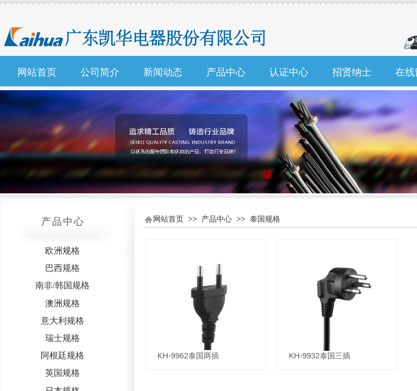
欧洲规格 (62, 250)
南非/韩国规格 (62, 285)
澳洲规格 (62, 303)
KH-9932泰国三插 (319, 355)
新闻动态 (162, 72)
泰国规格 (265, 219)
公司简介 (99, 72)
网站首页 (36, 72)
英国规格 (62, 372)
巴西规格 (62, 268)
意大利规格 (62, 320)
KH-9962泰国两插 (188, 355)
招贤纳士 (351, 72)
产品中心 (225, 72)
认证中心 (288, 72)
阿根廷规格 (62, 355)
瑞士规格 (62, 338)
